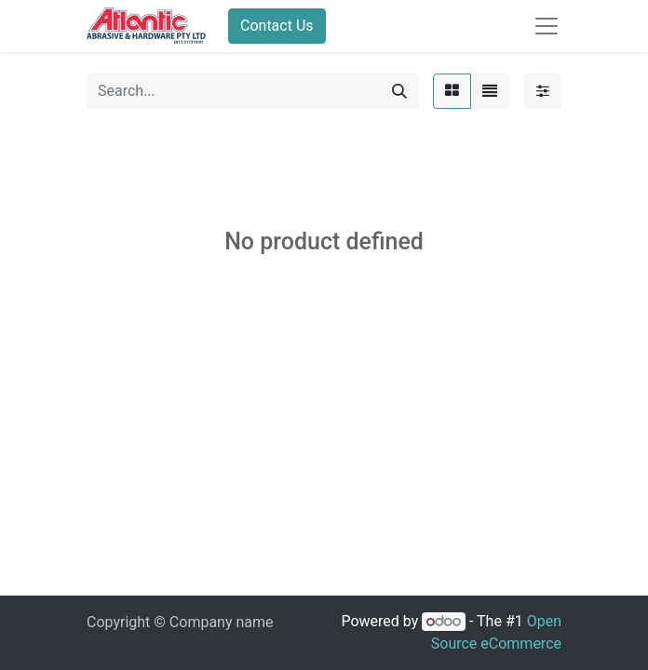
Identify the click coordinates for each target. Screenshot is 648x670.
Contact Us (277, 25)
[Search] (399, 91)
